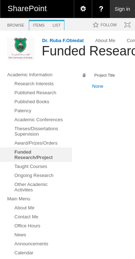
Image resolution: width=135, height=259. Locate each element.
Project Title (104, 75)
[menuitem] (83, 9)
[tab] (15, 24)
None (97, 86)
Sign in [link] (122, 9)
